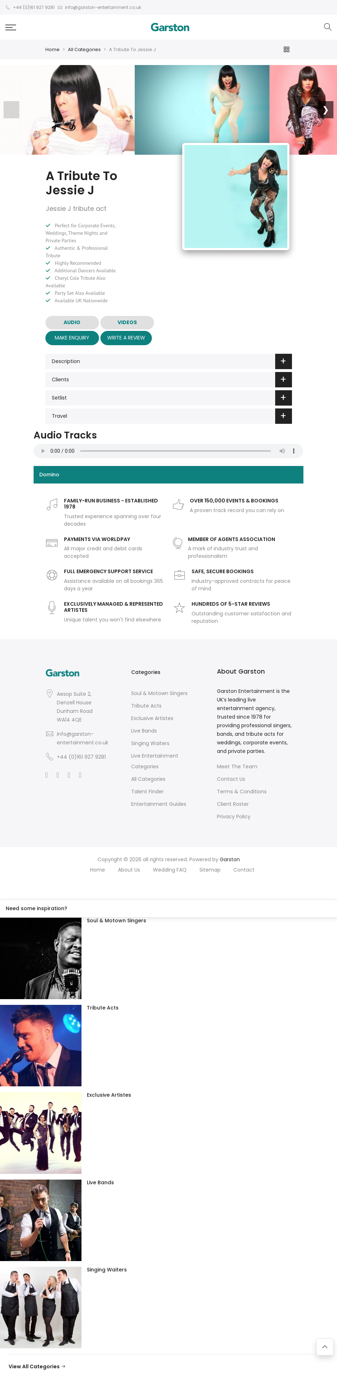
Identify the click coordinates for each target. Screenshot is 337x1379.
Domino (49, 474)
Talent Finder (147, 791)
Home (52, 49)
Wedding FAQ (170, 869)
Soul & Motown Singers (159, 693)
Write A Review (126, 337)
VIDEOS (127, 322)
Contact (243, 869)
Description (172, 361)
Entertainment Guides (158, 804)
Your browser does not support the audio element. (168, 451)
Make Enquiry (72, 337)
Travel (172, 416)
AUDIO (72, 322)
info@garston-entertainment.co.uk (82, 738)
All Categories (84, 49)
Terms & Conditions (242, 791)
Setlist (172, 398)
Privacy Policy (234, 816)
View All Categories (37, 1366)
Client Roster (233, 804)
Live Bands (144, 730)
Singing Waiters (150, 743)
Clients (172, 379)
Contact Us (231, 779)
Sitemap (209, 869)
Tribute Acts (146, 705)
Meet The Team (237, 766)
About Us (129, 869)
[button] (10, 27)
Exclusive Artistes (152, 718)
